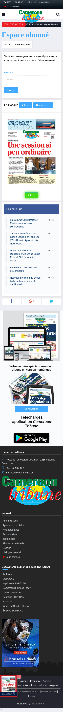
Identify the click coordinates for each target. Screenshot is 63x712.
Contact (53, 692)
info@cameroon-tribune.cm (41, 2)
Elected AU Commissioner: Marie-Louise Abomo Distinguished (24, 223)
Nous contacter (11, 7)
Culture (8, 685)
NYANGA (7, 601)
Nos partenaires (11, 529)
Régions (53, 685)
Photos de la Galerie (13, 543)
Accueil (7, 44)
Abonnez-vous (22, 44)
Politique (23, 681)
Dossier (7, 548)
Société (47, 681)
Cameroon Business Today (17, 588)
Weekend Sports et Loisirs (16, 606)
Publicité (44, 692)
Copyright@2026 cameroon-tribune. (20, 692)
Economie (35, 681)
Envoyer (11, 90)
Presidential (10, 681)
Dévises (31, 696)
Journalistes (9, 538)
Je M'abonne (31, 409)
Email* (8, 72)
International (29, 685)
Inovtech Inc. (38, 703)
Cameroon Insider (12, 592)
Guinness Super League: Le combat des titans (43, 24)
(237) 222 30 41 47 (13, 2)
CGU (37, 692)
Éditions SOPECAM (13, 610)
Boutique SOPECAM (13, 597)
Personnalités (10, 534)
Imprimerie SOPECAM (14, 583)
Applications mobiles (13, 525)
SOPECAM (8, 579)
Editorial (42, 685)
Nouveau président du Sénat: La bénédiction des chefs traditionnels (25, 281)
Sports (17, 685)
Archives (7, 574)
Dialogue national (12, 552)
